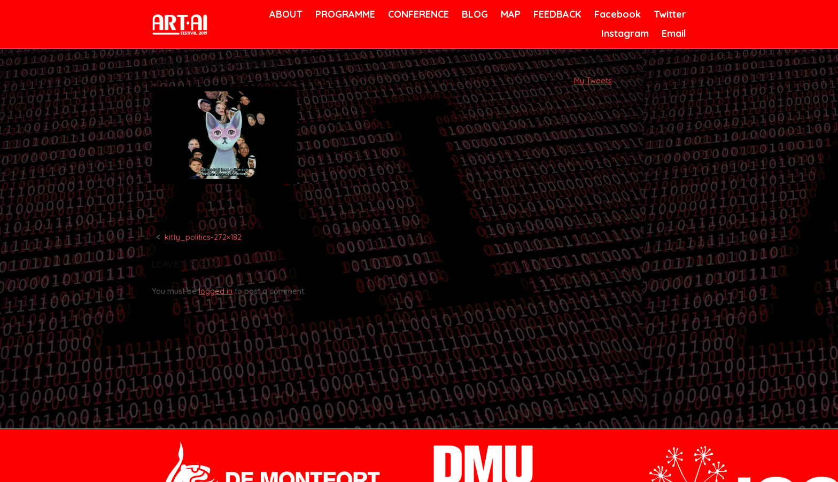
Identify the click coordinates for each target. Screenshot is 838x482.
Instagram (623, 33)
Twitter (669, 14)
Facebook (616, 14)
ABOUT (284, 14)
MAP (510, 14)
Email (673, 33)
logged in (215, 291)
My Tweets (593, 80)
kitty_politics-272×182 (203, 237)
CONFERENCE (416, 14)
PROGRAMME (343, 14)
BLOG (474, 14)
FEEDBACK (556, 14)
